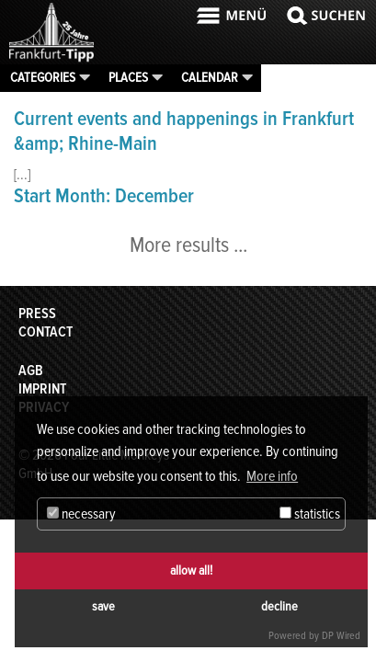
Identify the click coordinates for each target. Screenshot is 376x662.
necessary (81, 514)
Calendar (209, 77)
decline (279, 606)
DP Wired (341, 636)
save (103, 606)
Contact (45, 332)
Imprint (42, 389)
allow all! (191, 570)
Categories (42, 77)
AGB (30, 370)
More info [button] (272, 476)
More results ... (188, 245)
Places (128, 77)
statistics (309, 514)
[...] (22, 175)
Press (37, 313)
